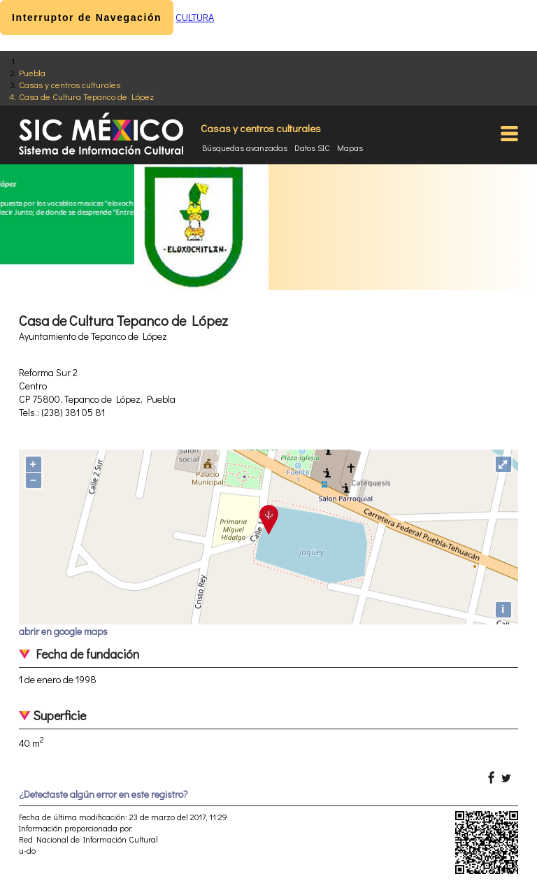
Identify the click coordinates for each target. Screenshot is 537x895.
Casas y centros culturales (69, 84)
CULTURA (195, 17)
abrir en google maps (63, 631)
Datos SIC (312, 147)
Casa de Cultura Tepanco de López (86, 96)
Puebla (32, 72)
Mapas (350, 147)
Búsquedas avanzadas (244, 147)
